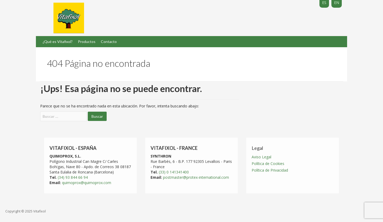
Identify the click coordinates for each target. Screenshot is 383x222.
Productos (86, 41)
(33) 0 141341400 (174, 172)
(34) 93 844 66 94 (73, 177)
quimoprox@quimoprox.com (86, 182)
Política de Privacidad (270, 170)
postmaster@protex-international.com (196, 177)
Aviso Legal (261, 156)
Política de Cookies (268, 163)
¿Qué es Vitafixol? (58, 41)
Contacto (109, 41)
